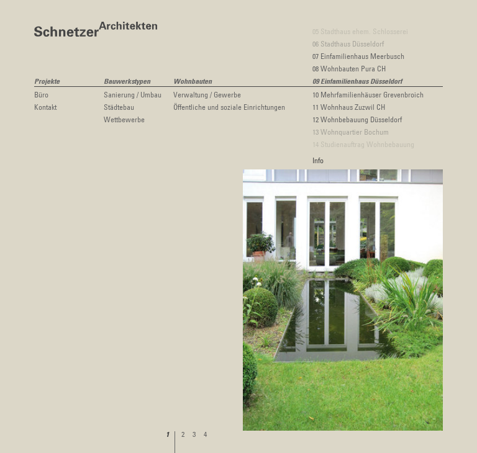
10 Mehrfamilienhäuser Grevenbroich (368, 94)
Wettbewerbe (124, 119)
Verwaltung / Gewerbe (207, 94)
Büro (41, 94)
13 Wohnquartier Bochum (350, 132)
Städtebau (119, 107)
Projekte (47, 82)
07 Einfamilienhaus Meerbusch (358, 56)
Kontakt (45, 107)
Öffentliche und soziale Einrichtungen (229, 107)
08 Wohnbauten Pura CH (349, 68)
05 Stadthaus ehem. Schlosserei (360, 31)
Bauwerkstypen (127, 82)
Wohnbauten (192, 82)
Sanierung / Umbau (132, 94)
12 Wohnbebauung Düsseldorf (357, 119)
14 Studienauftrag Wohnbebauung (363, 144)
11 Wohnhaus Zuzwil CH (348, 107)
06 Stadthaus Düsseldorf (348, 43)
